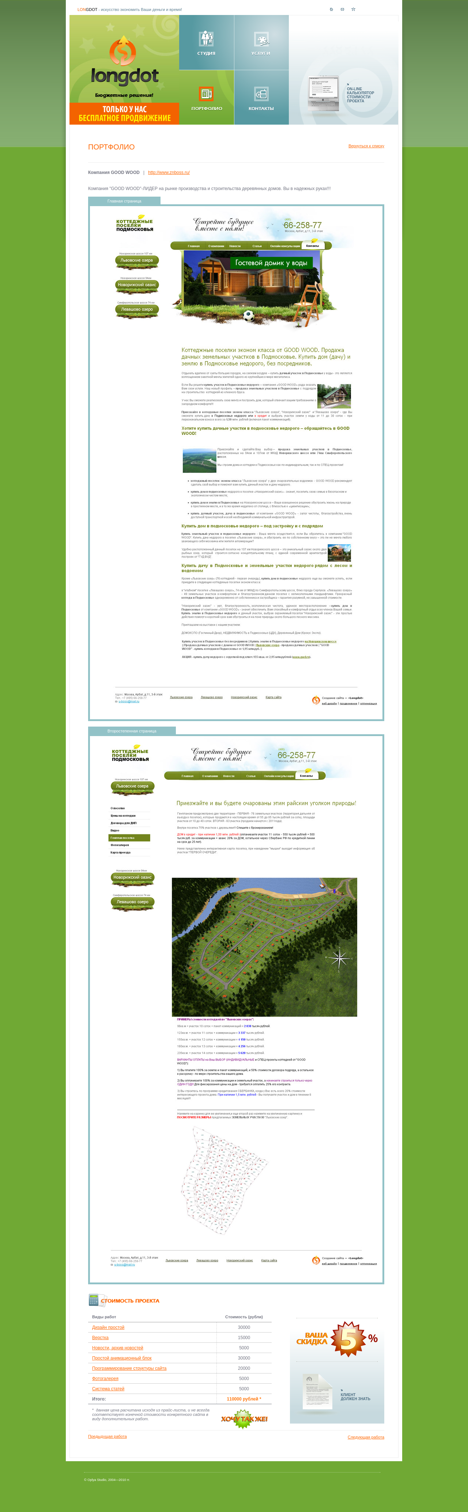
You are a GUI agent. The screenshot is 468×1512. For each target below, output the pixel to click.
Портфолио (111, 147)
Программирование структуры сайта (129, 1368)
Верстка (100, 1337)
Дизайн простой (108, 1327)
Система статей (108, 1388)
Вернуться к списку (366, 146)
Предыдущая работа (107, 1436)
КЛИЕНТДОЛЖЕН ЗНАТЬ (355, 1397)
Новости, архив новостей (117, 1347)
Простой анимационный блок (122, 1358)
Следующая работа (366, 1437)
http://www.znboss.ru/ (169, 172)
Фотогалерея (105, 1378)
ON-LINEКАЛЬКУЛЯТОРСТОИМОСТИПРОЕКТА (360, 95)
